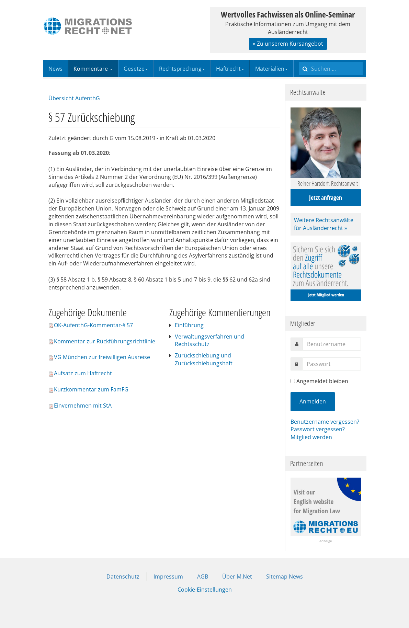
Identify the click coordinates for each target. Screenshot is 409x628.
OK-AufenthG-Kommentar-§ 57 (90, 325)
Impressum (168, 576)
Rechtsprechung (182, 68)
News (55, 68)
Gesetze (136, 68)
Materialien (271, 68)
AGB (202, 576)
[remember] (293, 381)
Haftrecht (230, 68)
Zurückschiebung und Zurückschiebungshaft (203, 359)
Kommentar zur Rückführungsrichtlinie (101, 341)
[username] (332, 344)
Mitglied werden (311, 437)
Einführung (189, 325)
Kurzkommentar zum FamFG (88, 389)
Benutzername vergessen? (325, 421)
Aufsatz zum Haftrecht (80, 373)
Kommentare (93, 68)
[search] (331, 68)
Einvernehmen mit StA (80, 405)
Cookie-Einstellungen (205, 589)
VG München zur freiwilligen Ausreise (99, 357)
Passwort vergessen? (318, 429)
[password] (331, 363)
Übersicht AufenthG (74, 98)
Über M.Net (237, 576)
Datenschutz (122, 576)
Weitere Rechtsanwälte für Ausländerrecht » (323, 224)
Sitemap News (284, 576)
